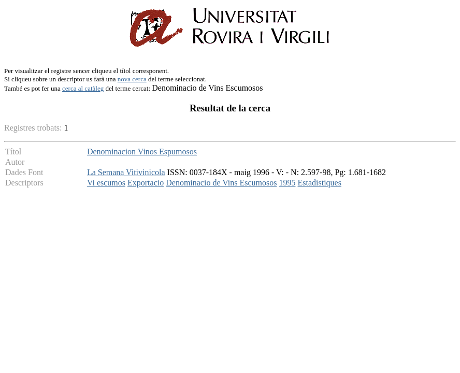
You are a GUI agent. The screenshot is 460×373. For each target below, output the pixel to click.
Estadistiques (319, 182)
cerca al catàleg (83, 88)
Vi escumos (106, 182)
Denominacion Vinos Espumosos (142, 151)
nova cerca (132, 79)
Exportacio (145, 182)
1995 (287, 182)
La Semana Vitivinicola (126, 172)
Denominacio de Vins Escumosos (221, 182)
